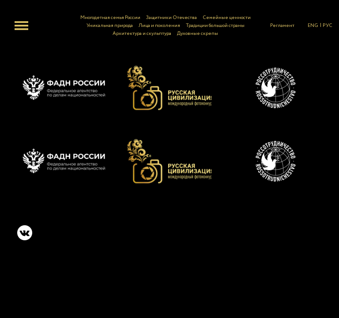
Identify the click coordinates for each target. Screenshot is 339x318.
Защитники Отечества (171, 17)
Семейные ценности (227, 17)
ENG (313, 25)
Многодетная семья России (110, 17)
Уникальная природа (110, 25)
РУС (327, 25)
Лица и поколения (159, 25)
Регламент (282, 25)
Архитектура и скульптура (142, 33)
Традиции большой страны (215, 25)
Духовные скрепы (197, 33)
